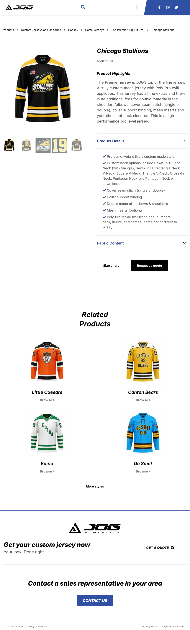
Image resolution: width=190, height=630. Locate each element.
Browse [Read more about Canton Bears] (143, 400)
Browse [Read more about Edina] (47, 471)
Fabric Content (110, 243)
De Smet (143, 463)
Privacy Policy (150, 626)
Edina (47, 463)
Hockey (73, 30)
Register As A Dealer (173, 626)
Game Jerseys (94, 30)
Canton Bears (143, 392)
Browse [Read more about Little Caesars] (47, 400)
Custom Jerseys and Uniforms (41, 30)
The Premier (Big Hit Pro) (127, 30)
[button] (83, 7)
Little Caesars (47, 392)
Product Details (111, 141)
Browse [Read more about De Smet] (143, 471)
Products (8, 30)
